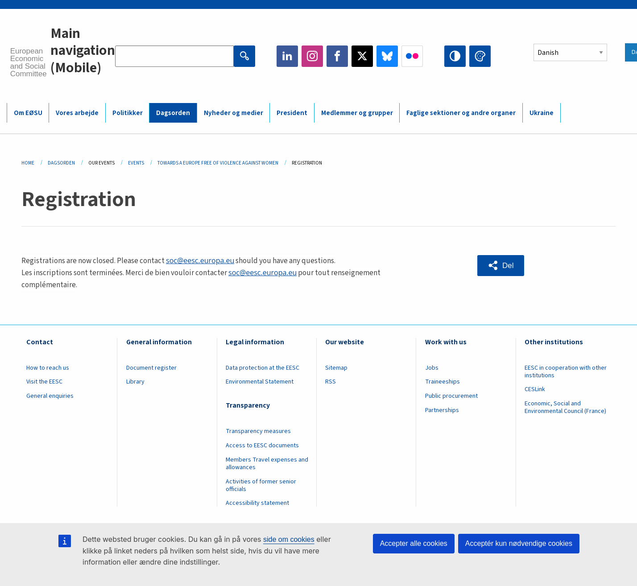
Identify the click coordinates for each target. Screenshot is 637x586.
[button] (500, 265)
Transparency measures (258, 431)
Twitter (362, 56)
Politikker (127, 113)
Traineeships (442, 381)
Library (135, 381)
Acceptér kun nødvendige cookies (518, 543)
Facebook (337, 56)
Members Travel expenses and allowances (267, 463)
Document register (151, 367)
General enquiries (50, 396)
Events (136, 163)
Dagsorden (173, 113)
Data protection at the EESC (262, 367)
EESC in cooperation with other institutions (566, 371)
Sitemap (336, 367)
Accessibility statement (257, 503)
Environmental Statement (260, 381)
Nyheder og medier (233, 113)
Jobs (431, 367)
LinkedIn (287, 56)
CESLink (535, 389)
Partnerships (442, 410)
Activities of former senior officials (261, 485)
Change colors (480, 56)
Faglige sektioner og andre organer (461, 113)
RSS (330, 381)
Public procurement (451, 396)
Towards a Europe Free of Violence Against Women (217, 163)
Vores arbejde (77, 113)
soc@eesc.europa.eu (200, 260)
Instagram (312, 56)
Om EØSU (28, 113)
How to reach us (47, 367)
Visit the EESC (44, 381)
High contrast (455, 56)
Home (27, 163)
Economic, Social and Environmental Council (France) (566, 407)
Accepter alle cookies (413, 543)
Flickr (412, 56)
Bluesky (387, 56)
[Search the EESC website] (174, 56)
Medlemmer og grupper (357, 113)
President (292, 113)
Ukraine (541, 113)
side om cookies (288, 539)
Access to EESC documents (262, 445)
